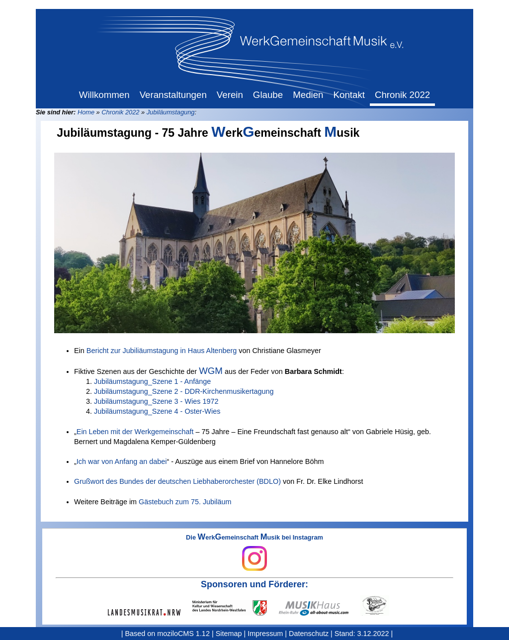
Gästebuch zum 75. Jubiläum (185, 502)
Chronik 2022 (120, 112)
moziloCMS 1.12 (183, 634)
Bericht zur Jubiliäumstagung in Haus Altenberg (161, 351)
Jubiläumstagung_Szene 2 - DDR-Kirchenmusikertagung (184, 391)
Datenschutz (309, 634)
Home (86, 112)
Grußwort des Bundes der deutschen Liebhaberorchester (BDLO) (177, 481)
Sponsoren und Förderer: (254, 584)
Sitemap (229, 634)
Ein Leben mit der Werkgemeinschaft (135, 432)
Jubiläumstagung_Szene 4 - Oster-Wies (157, 411)
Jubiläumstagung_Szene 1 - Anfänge (152, 381)
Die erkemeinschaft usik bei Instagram (254, 552)
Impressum (265, 634)
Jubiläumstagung (171, 112)
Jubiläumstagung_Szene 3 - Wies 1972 (156, 401)
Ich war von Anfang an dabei (122, 461)
